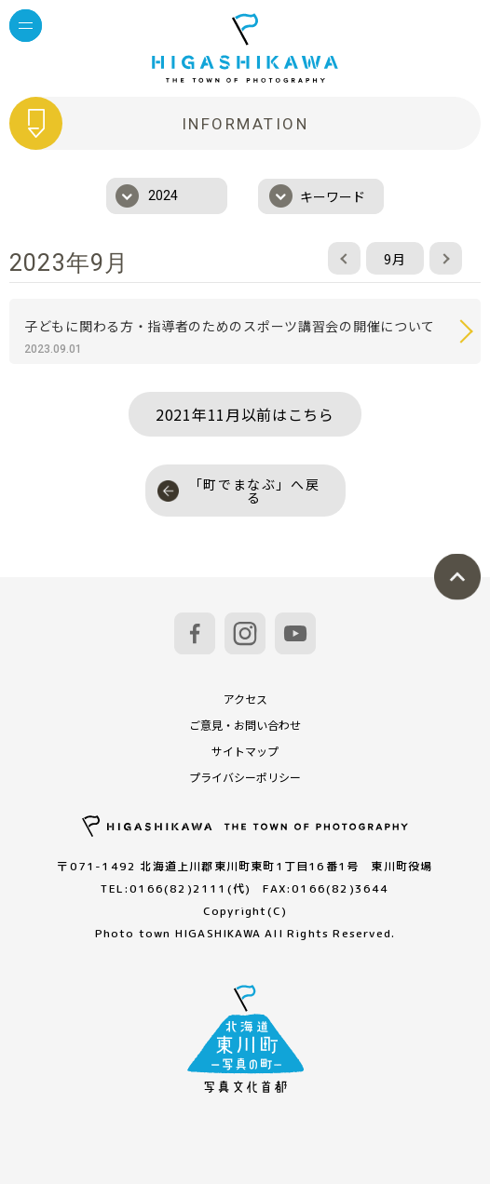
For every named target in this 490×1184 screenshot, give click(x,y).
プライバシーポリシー (245, 777)
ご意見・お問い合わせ (245, 725)
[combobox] (166, 196)
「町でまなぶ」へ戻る (238, 490)
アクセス (245, 698)
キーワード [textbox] (332, 196)
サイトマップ (245, 751)
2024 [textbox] (163, 195)
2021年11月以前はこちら (245, 414)
